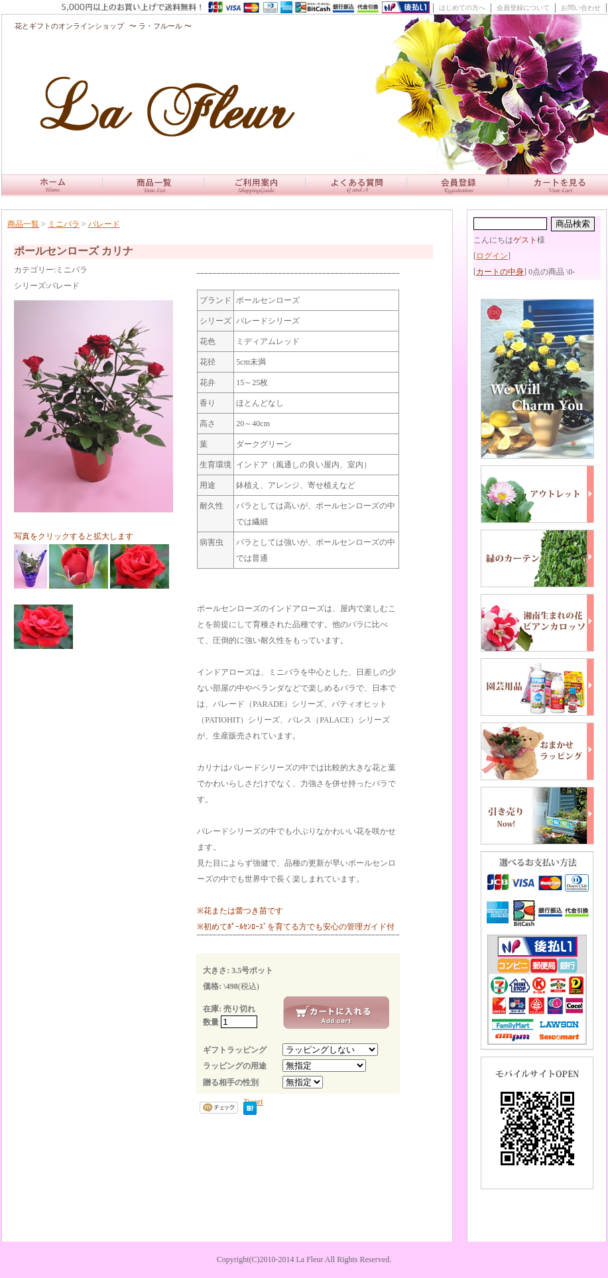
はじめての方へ (462, 7)
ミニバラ (64, 224)
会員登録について (523, 7)
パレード (104, 224)
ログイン (492, 256)
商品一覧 (23, 224)
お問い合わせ (581, 7)
